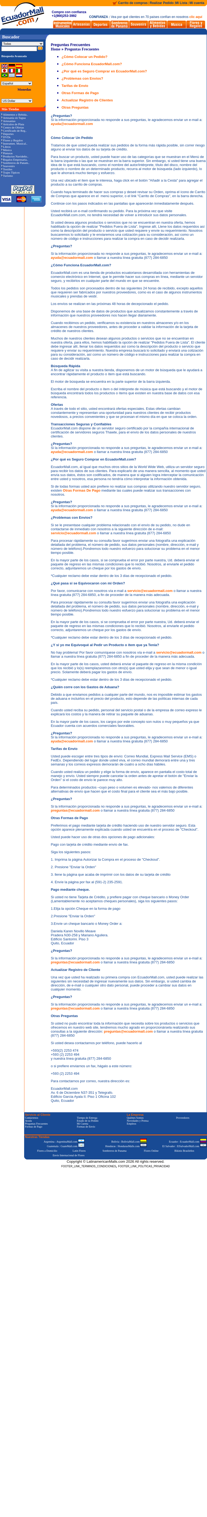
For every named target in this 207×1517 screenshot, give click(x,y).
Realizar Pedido (162, 3)
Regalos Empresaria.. (14, 159)
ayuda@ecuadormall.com (72, 124)
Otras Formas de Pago (80, 93)
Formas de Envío (86, 1126)
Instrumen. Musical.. (14, 143)
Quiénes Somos (135, 1117)
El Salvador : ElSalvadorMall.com (184, 1146)
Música (6, 150)
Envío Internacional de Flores (68, 1155)
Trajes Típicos (10, 172)
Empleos (131, 1123)
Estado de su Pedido (87, 1120)
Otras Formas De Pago (82, 490)
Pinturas (7, 153)
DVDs (5, 137)
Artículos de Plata (12, 124)
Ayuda (28, 1120)
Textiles (6, 169)
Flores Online (151, 1150)
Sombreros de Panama (114, 1150)
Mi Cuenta (82, 1123)
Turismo (7, 175)
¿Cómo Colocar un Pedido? (84, 57)
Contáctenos (31, 1117)
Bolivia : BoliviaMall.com (129, 1141)
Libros (6, 146)
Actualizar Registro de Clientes (87, 100)
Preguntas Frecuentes (82, 49)
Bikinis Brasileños (184, 1150)
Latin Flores (79, 1150)
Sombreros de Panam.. (15, 162)
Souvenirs (8, 166)
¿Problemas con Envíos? (82, 78)
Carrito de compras (132, 3)
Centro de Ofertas (12, 127)
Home (55, 49)
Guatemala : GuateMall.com (65, 1146)
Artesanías (8, 121)
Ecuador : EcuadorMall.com (187, 1141)
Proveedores (182, 1117)
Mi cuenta (197, 3)
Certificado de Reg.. (14, 130)
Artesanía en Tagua (13, 117)
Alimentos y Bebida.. (14, 114)
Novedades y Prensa (138, 1120)
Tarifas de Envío (74, 86)
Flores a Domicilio (47, 1150)
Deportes (7, 133)
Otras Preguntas (74, 107)
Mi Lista (181, 3)
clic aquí (195, 17)
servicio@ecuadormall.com (74, 533)
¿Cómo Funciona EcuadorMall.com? (91, 64)
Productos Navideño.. (14, 156)
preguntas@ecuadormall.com (76, 810)
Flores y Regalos (12, 140)
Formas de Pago (33, 1126)
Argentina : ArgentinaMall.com (64, 1141)
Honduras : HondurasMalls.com (126, 1146)
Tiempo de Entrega (87, 1117)
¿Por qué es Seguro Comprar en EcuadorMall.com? (104, 71)
